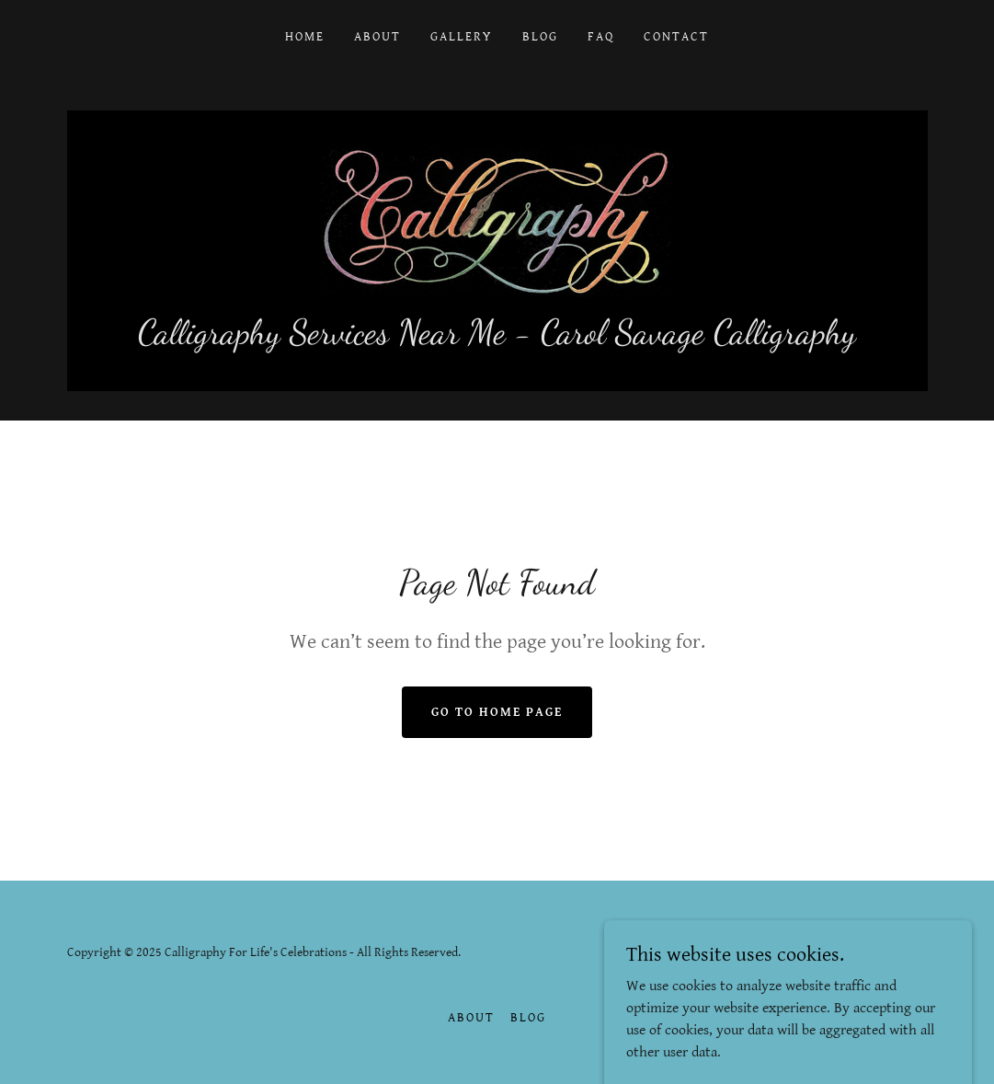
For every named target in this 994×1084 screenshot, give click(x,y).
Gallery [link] (461, 36)
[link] (497, 221)
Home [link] (305, 36)
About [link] (377, 36)
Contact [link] (676, 36)
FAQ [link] (601, 36)
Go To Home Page (497, 712)
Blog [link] (540, 36)
